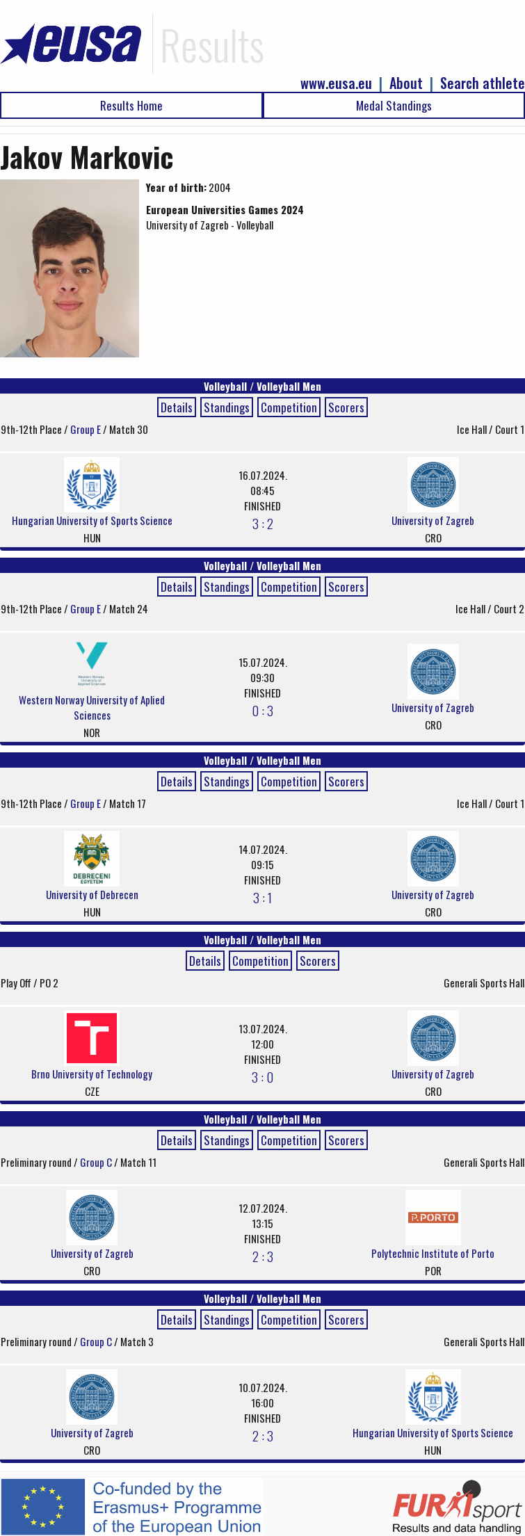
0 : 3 (262, 710)
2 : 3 (262, 1256)
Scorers (346, 407)
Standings (227, 407)
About (406, 83)
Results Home (131, 105)
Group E (86, 429)
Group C (97, 1162)
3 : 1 (262, 897)
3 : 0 (262, 1076)
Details (177, 407)
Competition (289, 407)
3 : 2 (262, 523)
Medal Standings (394, 105)
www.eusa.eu (336, 83)
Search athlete (482, 83)
